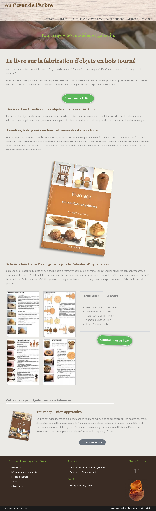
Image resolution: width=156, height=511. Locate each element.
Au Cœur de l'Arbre (29, 5)
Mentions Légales (118, 508)
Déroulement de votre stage (25, 472)
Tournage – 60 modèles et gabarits (87, 467)
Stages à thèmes (19, 476)
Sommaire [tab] (112, 295)
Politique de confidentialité (139, 508)
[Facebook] (135, 471)
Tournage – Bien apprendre (59, 412)
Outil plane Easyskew (81, 485)
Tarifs (14, 481)
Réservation (17, 486)
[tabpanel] (115, 316)
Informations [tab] (91, 295)
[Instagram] (139, 471)
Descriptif (16, 467)
